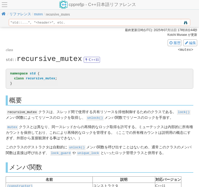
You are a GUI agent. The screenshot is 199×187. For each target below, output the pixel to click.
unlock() (95, 117)
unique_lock (88, 152)
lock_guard (61, 152)
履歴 (175, 43)
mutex (12, 126)
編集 (190, 43)
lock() (184, 112)
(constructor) (20, 184)
